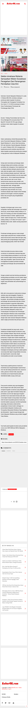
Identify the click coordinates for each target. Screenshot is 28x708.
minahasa (5, 73)
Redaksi (16, 694)
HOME (4, 694)
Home (2, 73)
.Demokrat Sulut (12, 489)
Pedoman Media (6, 697)
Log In (9, 689)
